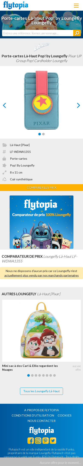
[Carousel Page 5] (43, 375)
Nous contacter (42, 421)
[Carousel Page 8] (54, 375)
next (73, 106)
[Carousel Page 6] (47, 375)
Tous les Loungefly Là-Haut (41, 391)
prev (9, 106)
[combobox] (37, 33)
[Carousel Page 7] (50, 375)
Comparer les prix (41, 187)
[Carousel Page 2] (43, 134)
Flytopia (15, 5)
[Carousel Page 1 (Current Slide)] (39, 134)
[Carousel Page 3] (36, 375)
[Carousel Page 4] (39, 375)
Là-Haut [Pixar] (20, 145)
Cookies (65, 415)
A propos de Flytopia (41, 410)
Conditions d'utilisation (33, 415)
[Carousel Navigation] (41, 105)
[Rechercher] (77, 33)
